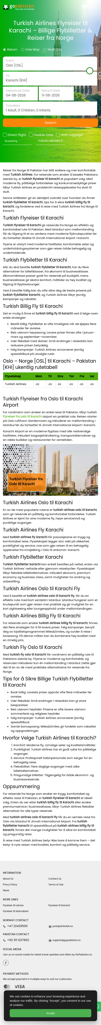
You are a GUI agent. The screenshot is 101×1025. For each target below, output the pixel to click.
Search (50, 122)
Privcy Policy (10, 884)
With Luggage (71, 135)
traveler (50, 109)
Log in (90, 6)
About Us (8, 878)
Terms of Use (55, 884)
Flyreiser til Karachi (59, 905)
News (6, 890)
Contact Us (54, 878)
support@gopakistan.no (64, 940)
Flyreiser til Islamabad (15, 911)
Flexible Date (43, 135)
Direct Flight (17, 135)
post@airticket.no (60, 926)
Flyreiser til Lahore (13, 905)
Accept (50, 1013)
